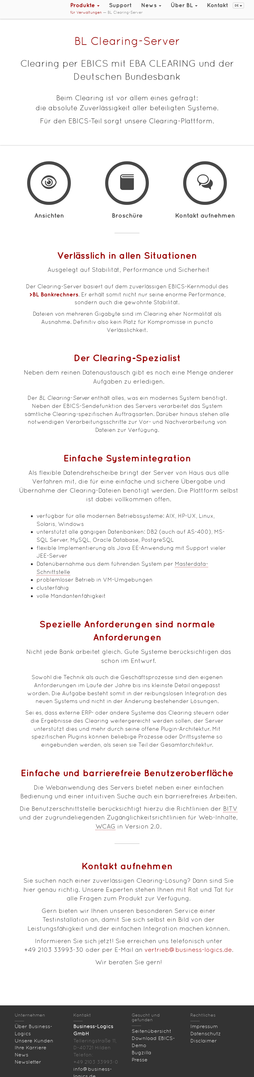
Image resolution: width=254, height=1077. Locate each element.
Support (120, 5)
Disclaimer (203, 1041)
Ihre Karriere (30, 1048)
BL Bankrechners (55, 294)
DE (238, 5)
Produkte (85, 5)
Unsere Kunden (34, 1041)
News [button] (151, 5)
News (21, 1055)
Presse (140, 1060)
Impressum (204, 1026)
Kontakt (217, 5)
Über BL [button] (184, 5)
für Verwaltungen (86, 12)
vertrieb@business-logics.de (188, 949)
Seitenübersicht (151, 1031)
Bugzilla (141, 1053)
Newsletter (28, 1062)
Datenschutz (205, 1034)
